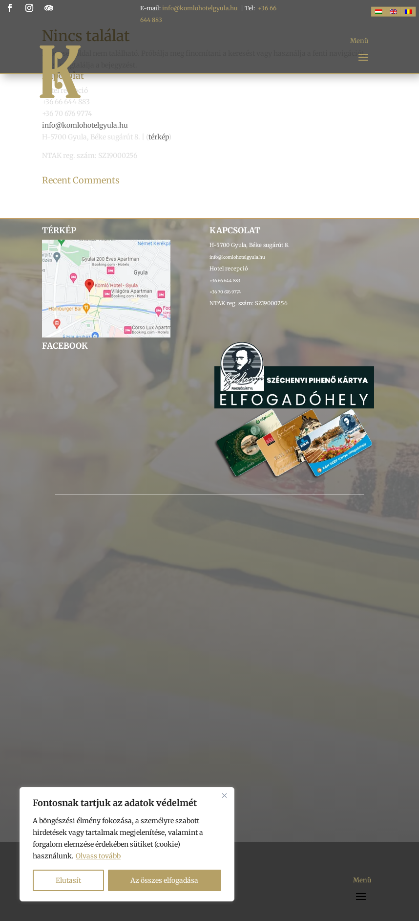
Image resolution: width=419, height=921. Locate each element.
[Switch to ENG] (393, 12)
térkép (158, 137)
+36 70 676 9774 (225, 291)
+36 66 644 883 (225, 280)
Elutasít (68, 880)
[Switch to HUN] (378, 12)
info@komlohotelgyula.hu (200, 8)
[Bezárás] (224, 795)
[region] (127, 844)
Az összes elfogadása (164, 880)
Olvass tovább (98, 856)
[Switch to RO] (408, 12)
